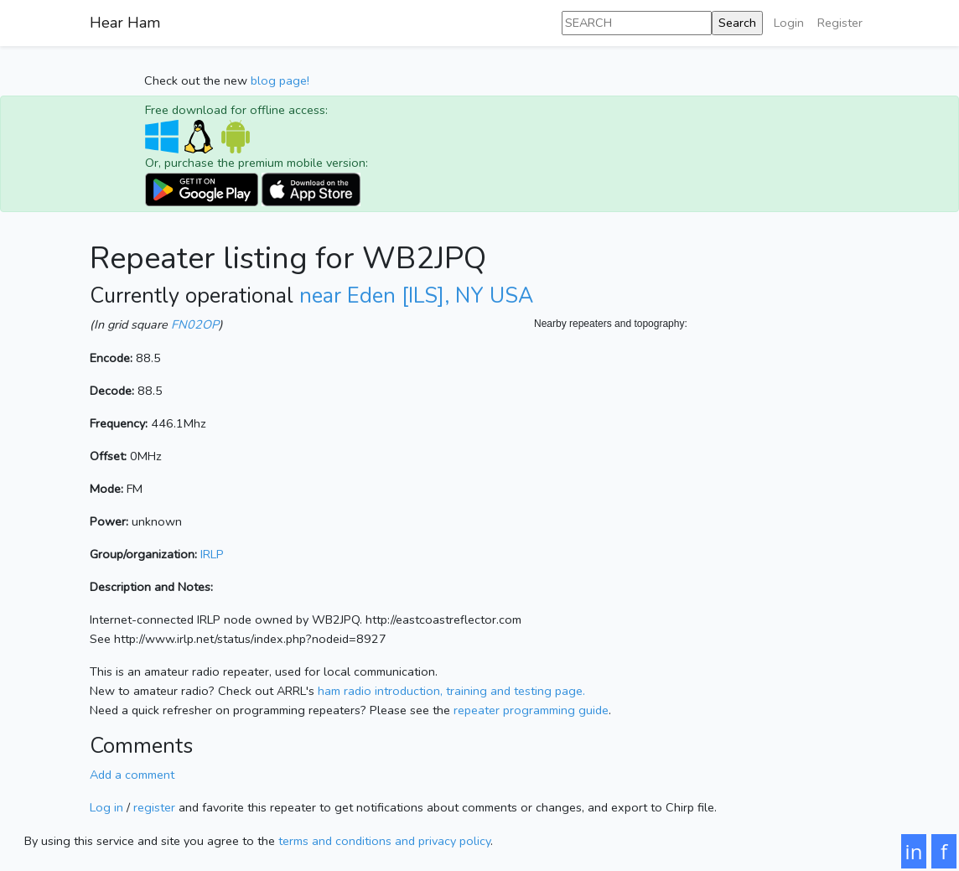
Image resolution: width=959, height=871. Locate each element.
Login (789, 22)
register (154, 807)
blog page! (280, 80)
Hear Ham (125, 23)
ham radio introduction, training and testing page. (451, 690)
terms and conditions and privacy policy (384, 840)
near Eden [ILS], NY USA (416, 296)
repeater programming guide (531, 710)
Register (840, 22)
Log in (106, 807)
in (914, 851)
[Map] (701, 499)
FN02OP (195, 324)
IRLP (212, 554)
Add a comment (132, 774)
